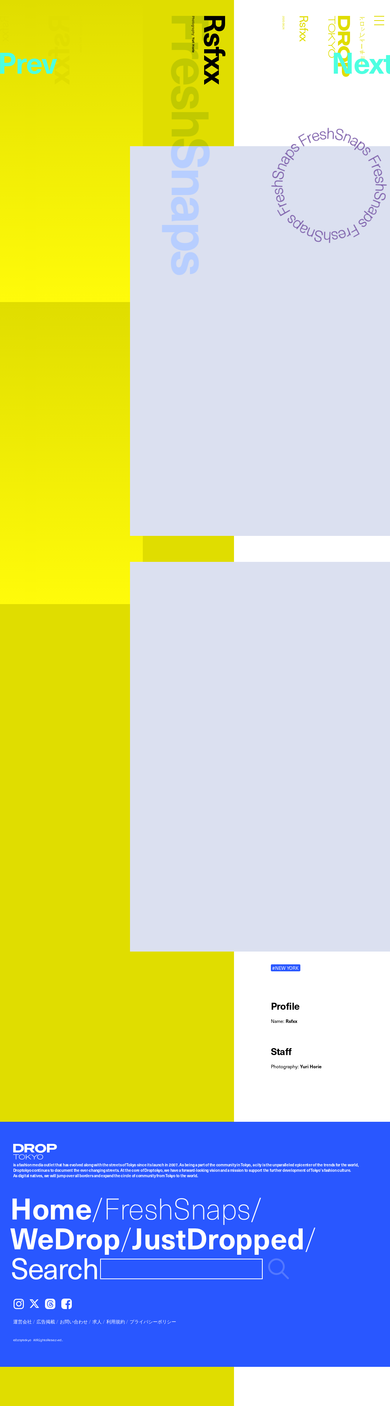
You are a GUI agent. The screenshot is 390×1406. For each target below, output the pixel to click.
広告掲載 (45, 1321)
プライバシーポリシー (153, 1321)
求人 (97, 1321)
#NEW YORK (285, 968)
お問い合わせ (74, 1321)
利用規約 (115, 1321)
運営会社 (22, 1321)
